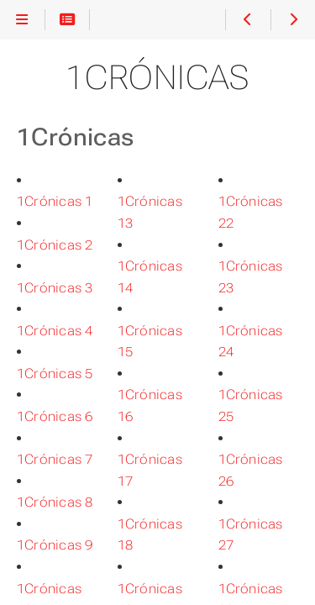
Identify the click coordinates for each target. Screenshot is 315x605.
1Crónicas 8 (55, 502)
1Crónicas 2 (55, 245)
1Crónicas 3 (55, 288)
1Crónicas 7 (55, 459)
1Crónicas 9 (55, 545)
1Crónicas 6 (55, 416)
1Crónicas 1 (55, 201)
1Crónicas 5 (55, 373)
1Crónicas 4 (55, 331)
